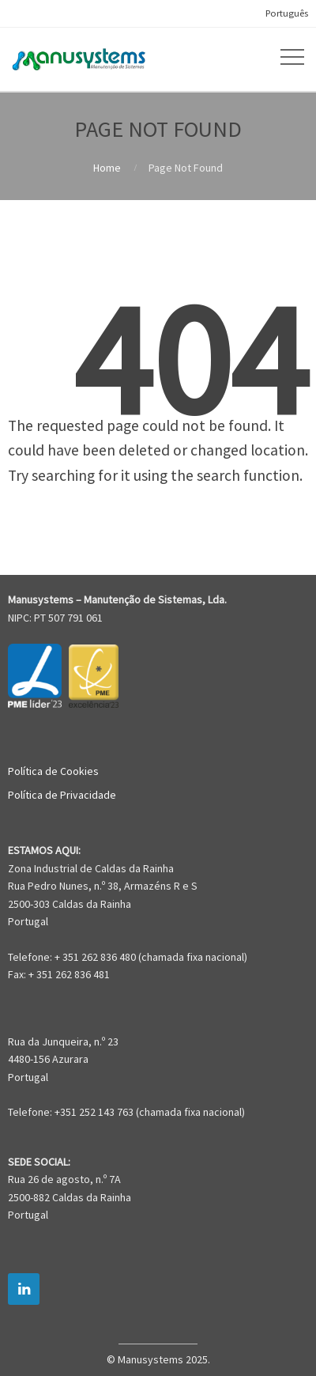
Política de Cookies (53, 771)
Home (107, 168)
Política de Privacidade (62, 795)
